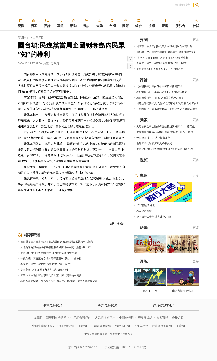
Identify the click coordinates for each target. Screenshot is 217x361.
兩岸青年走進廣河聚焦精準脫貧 (154, 143)
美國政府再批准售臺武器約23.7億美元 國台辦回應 (48, 252)
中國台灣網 (126, 318)
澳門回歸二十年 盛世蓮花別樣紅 (154, 216)
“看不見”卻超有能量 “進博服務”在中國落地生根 (162, 57)
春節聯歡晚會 (144, 211)
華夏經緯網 (145, 318)
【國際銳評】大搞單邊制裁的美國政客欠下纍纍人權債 (166, 108)
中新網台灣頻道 (80, 318)
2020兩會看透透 (145, 205)
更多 (196, 39)
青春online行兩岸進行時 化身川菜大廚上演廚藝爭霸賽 (51, 275)
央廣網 (37, 318)
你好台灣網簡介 (162, 305)
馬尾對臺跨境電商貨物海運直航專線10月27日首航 (164, 132)
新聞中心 (24, 37)
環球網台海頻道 (162, 326)
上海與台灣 (141, 326)
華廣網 (180, 326)
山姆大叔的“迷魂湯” (183, 290)
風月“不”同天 (150, 290)
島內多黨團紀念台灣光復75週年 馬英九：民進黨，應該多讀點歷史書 (59, 281)
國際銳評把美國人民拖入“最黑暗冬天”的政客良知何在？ (167, 103)
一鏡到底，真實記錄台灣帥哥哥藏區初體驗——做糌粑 (50, 258)
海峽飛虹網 (122, 326)
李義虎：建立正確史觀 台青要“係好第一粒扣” (45, 264)
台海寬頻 (162, 318)
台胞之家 (178, 318)
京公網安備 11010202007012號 (125, 347)
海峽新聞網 (66, 326)
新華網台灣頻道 (56, 318)
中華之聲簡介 (52, 305)
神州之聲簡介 (108, 305)
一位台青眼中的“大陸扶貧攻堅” (153, 137)
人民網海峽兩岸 (105, 318)
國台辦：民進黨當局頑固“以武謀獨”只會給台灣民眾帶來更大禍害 (56, 241)
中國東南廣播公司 (44, 326)
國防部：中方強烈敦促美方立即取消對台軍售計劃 (164, 46)
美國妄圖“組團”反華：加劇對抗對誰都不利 (44, 269)
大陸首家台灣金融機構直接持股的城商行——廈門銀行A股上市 (55, 247)
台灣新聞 (38, 37)
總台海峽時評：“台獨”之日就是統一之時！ (160, 97)
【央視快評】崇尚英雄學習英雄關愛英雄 (159, 86)
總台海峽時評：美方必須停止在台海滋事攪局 (161, 92)
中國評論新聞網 (101, 326)
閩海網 (82, 326)
